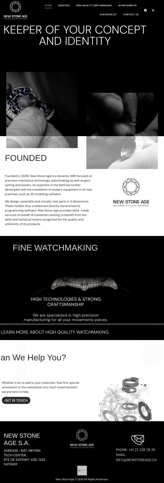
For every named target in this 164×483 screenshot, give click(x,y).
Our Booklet (108, 14)
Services (64, 5)
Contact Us (131, 14)
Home (48, 5)
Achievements (127, 5)
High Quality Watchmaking (94, 5)
